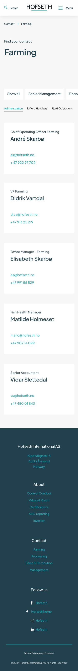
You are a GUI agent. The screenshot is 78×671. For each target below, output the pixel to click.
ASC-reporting (39, 513)
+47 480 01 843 (22, 396)
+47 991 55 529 (22, 275)
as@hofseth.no (22, 154)
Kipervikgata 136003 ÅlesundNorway (39, 461)
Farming (39, 549)
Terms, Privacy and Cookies (39, 653)
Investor (39, 520)
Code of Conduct (39, 493)
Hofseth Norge (41, 611)
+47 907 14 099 (22, 336)
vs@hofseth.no (22, 388)
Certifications (39, 507)
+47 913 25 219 (21, 215)
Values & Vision (39, 500)
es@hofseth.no (22, 268)
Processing (39, 556)
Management (39, 570)
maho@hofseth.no (25, 328)
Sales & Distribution (39, 563)
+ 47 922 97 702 (23, 162)
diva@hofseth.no (23, 207)
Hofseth (41, 603)
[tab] (13, 107)
